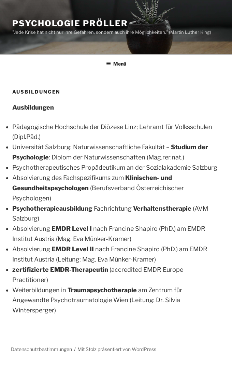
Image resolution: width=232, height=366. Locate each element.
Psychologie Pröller (70, 23)
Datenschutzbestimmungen (41, 349)
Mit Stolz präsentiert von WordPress (116, 349)
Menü (116, 64)
